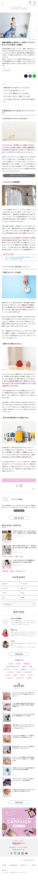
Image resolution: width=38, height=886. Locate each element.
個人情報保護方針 (13, 865)
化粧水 (11, 571)
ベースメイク (24, 584)
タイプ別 (29, 678)
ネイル (22, 593)
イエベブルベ (28, 672)
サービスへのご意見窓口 (22, 847)
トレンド (16, 669)
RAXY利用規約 (12, 847)
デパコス (22, 675)
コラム (9, 68)
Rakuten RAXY (9, 3)
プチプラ (19, 672)
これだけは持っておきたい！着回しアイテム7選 (16, 96)
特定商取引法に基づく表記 (18, 849)
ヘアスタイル (10, 672)
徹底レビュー (24, 669)
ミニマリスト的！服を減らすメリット (13, 90)
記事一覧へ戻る (19, 518)
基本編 (24, 666)
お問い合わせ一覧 (13, 872)
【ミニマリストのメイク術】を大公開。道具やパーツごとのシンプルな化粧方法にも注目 (19, 258)
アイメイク (5, 588)
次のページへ (19, 480)
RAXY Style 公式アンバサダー (12, 666)
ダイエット (9, 678)
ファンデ (30, 675)
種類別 (16, 556)
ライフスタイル (6, 70)
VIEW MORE (19, 654)
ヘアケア (4, 593)
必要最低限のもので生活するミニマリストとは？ (16, 87)
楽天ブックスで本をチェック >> (19, 175)
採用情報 (34, 865)
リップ (32, 669)
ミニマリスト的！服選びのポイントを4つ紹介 (15, 93)
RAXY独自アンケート (20, 571)
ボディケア (24, 588)
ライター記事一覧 (19, 510)
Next (33, 489)
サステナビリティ (22, 872)
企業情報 (4, 865)
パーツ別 (8, 675)
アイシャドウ (7, 669)
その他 (22, 597)
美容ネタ (11, 556)
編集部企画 (5, 571)
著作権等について (24, 865)
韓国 (31, 666)
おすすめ (5, 556)
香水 (21, 556)
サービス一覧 (5, 872)
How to (10, 663)
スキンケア (5, 584)
